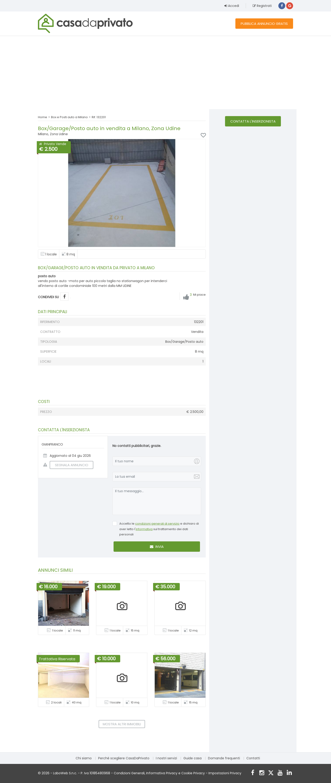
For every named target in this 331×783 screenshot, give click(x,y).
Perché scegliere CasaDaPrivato (123, 758)
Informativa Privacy (161, 773)
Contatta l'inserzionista (253, 121)
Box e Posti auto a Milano (69, 117)
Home (42, 117)
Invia (157, 546)
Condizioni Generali (129, 773)
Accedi (231, 5)
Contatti (253, 758)
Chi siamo (84, 758)
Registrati (262, 5)
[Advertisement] (165, 72)
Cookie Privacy (193, 773)
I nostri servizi (166, 758)
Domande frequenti (224, 758)
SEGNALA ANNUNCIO (69, 465)
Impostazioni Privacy (224, 773)
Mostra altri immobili (122, 724)
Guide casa (192, 758)
